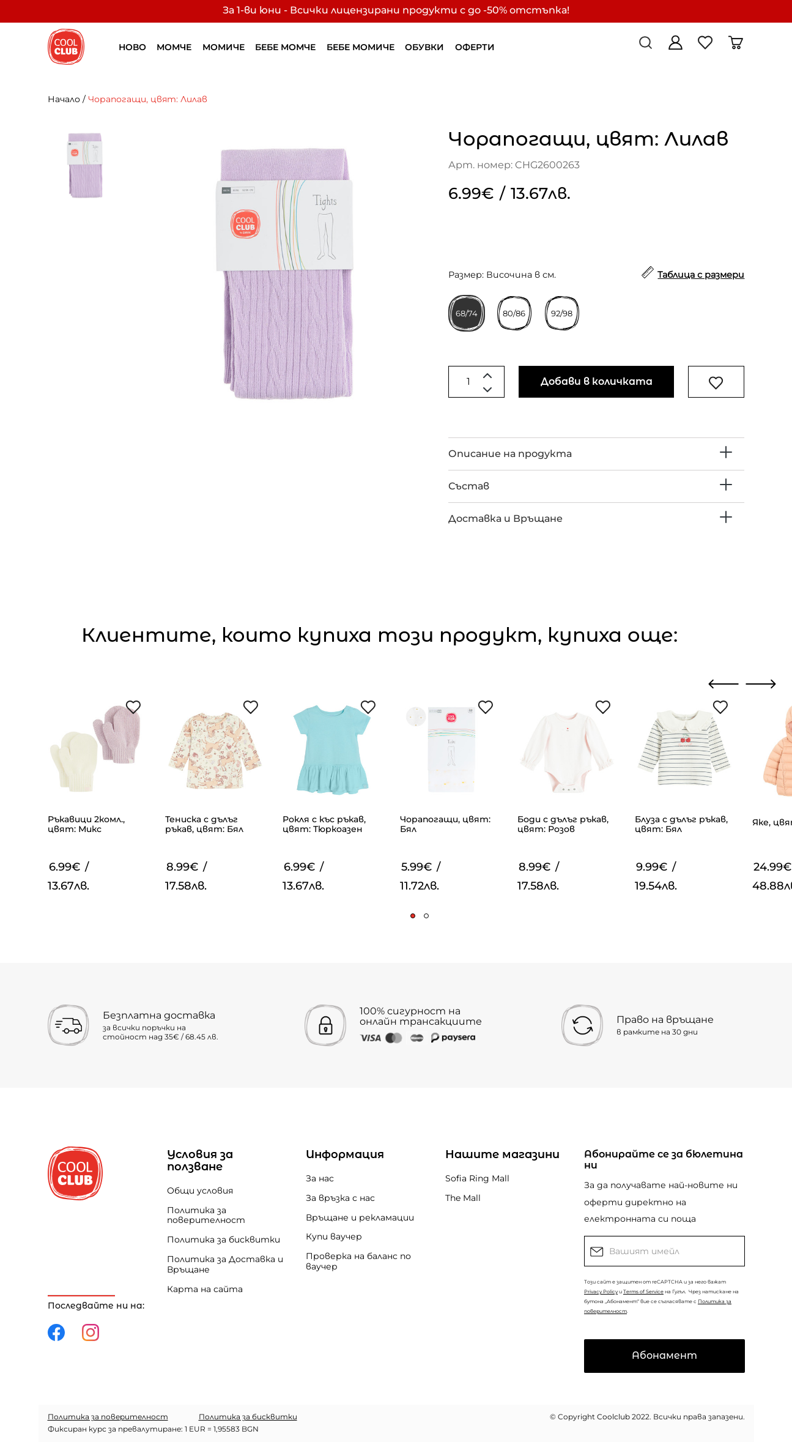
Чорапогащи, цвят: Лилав (147, 99)
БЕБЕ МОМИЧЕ (360, 47)
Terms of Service (643, 1291)
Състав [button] (468, 486)
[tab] (596, 454)
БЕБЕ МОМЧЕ (285, 47)
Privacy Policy (601, 1291)
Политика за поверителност (206, 1215)
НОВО (132, 47)
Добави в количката (597, 381)
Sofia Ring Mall (477, 1178)
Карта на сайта (205, 1289)
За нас (320, 1178)
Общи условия (200, 1190)
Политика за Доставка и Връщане (225, 1264)
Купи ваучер (334, 1236)
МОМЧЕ (174, 47)
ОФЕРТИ (475, 47)
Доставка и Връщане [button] (505, 518)
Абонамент (664, 1355)
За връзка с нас (340, 1197)
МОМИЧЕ (223, 47)
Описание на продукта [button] (510, 453)
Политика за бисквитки (223, 1239)
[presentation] (723, 684)
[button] (413, 915)
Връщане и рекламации (360, 1217)
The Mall (463, 1197)
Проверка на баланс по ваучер (358, 1261)
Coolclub (613, 1416)
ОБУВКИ (424, 47)
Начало (64, 99)
